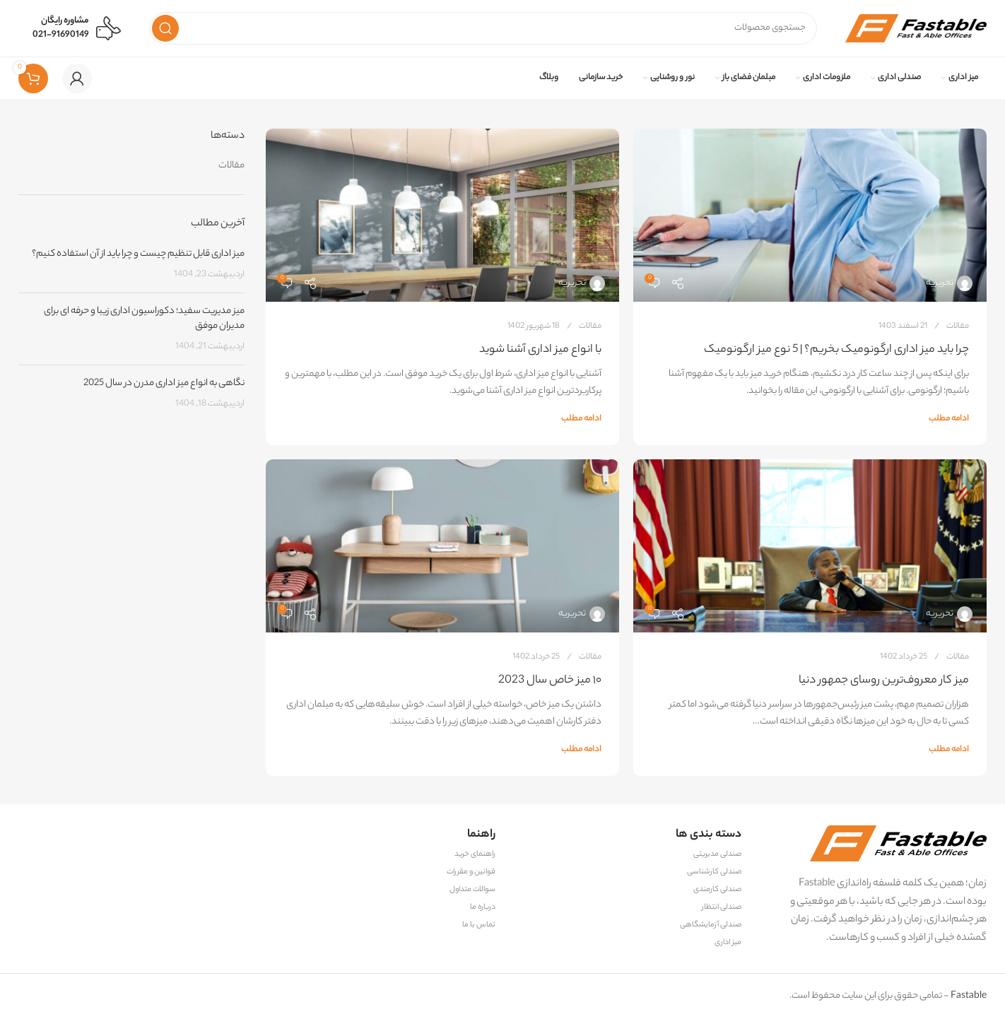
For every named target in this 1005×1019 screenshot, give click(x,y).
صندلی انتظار (721, 907)
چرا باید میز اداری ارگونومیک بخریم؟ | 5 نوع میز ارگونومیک (836, 350)
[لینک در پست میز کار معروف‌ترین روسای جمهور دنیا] (810, 545)
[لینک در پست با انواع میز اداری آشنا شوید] (442, 215)
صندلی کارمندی (717, 889)
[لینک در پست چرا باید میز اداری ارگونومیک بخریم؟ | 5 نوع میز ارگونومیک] (810, 215)
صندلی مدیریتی (717, 854)
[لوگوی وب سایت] (916, 28)
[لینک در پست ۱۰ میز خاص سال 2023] (442, 545)
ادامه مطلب (949, 419)
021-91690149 (61, 35)
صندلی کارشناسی (714, 872)
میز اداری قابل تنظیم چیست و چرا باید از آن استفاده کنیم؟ (138, 254)
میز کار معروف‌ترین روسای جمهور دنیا (884, 680)
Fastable (968, 996)
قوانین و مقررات (471, 872)
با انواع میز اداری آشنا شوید (540, 350)
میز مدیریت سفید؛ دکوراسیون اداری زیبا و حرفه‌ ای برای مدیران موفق (144, 318)
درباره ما (482, 907)
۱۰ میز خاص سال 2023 (549, 680)
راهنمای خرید (474, 854)
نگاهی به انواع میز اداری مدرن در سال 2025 (164, 383)
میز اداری (728, 942)
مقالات (957, 326)
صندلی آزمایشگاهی (710, 925)
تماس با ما (478, 925)
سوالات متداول (472, 889)
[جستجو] (483, 28)
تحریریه (939, 283)
